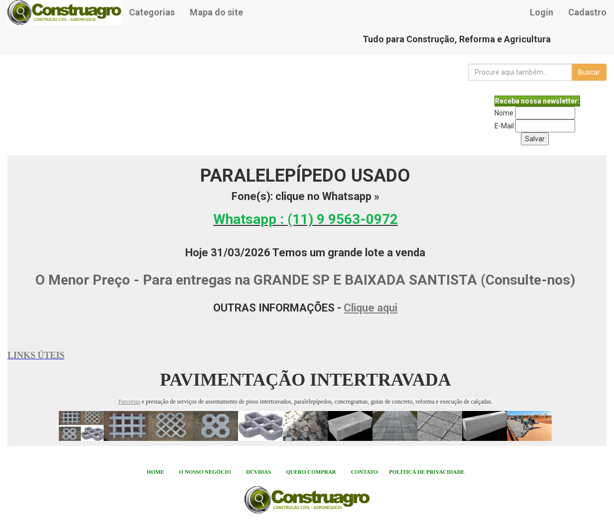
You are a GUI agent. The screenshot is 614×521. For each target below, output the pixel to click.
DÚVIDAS (258, 472)
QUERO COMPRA (309, 472)
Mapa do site (216, 12)
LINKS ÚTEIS (36, 355)
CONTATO (364, 472)
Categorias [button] (152, 12)
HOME (155, 472)
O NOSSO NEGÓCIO (205, 472)
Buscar (589, 72)
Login (541, 12)
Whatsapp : (305, 219)
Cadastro (587, 12)
